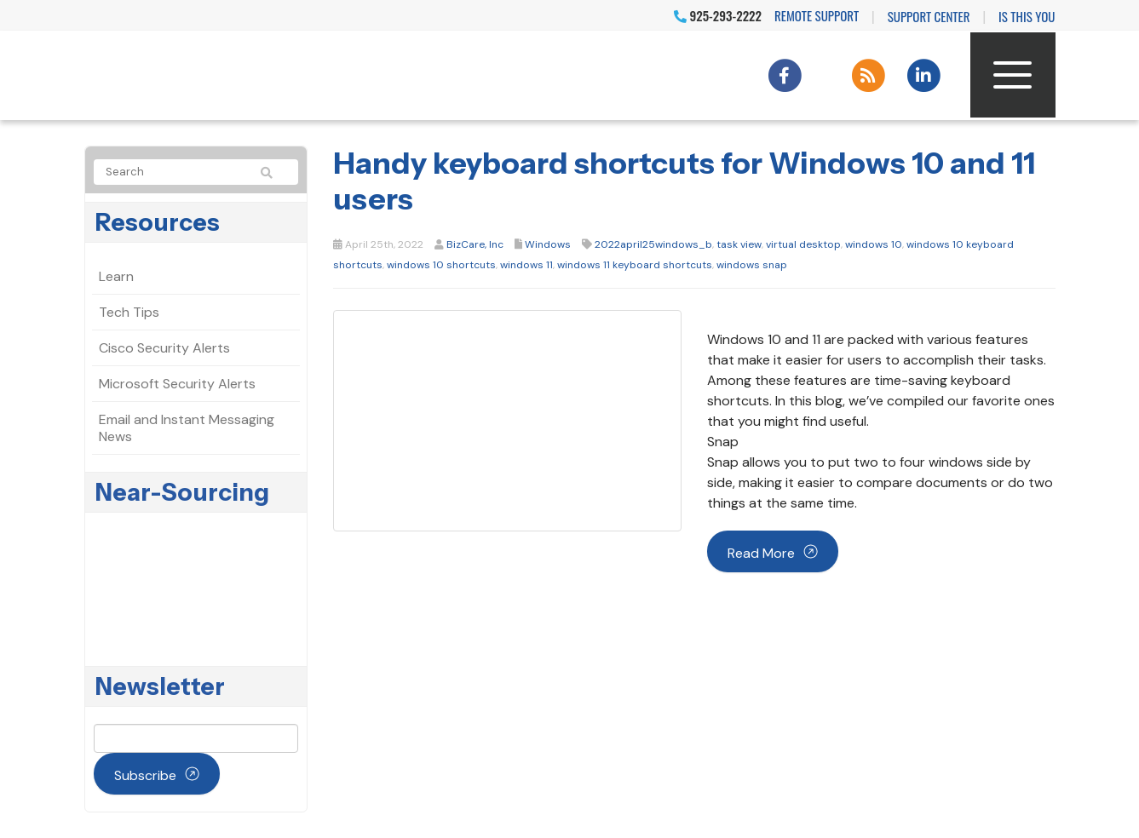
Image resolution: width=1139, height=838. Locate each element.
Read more (761, 553)
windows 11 (526, 265)
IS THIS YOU (1026, 16)
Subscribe (145, 775)
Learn (116, 276)
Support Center (929, 16)
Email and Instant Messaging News (186, 427)
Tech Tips (129, 312)
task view (739, 244)
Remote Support (816, 15)
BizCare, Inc (474, 244)
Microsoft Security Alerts (177, 384)
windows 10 (873, 244)
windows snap (751, 265)
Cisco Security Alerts (164, 348)
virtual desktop (803, 244)
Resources (157, 222)
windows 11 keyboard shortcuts (634, 265)
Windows (548, 244)
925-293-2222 (718, 15)
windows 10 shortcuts (441, 265)
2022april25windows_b (653, 244)
